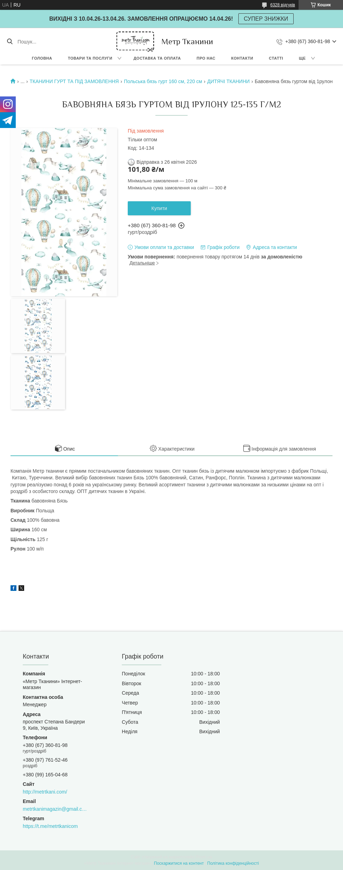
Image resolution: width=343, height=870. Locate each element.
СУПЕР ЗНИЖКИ (266, 19)
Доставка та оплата (157, 58)
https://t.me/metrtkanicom (50, 826)
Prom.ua (204, 857)
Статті (276, 58)
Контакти (242, 58)
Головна (42, 58)
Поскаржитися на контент (179, 863)
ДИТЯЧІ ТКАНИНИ (228, 81)
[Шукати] (10, 42)
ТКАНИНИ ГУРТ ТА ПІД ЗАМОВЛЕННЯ (74, 81)
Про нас (206, 58)
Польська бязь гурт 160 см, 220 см (163, 81)
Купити (159, 208)
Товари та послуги (90, 58)
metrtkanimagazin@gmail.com (55, 809)
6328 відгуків (282, 4)
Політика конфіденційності (233, 863)
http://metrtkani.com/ (45, 792)
